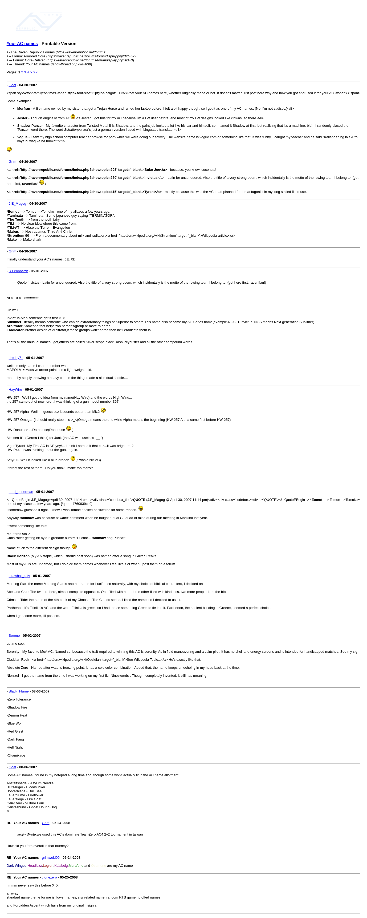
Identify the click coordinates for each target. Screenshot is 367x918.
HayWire (15, 389)
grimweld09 (50, 858)
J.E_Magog (17, 203)
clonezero (49, 877)
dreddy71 (16, 358)
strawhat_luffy (19, 576)
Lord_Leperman (21, 492)
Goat (12, 85)
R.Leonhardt (18, 271)
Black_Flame (19, 691)
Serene (14, 636)
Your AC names (22, 43)
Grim (12, 162)
